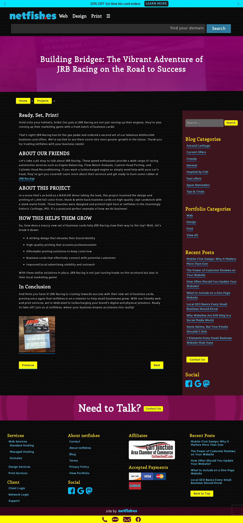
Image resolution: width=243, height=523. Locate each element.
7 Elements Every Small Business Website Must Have (209, 340)
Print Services (18, 473)
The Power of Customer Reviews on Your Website (213, 453)
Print (96, 16)
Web (63, 16)
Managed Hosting (22, 452)
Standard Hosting (22, 446)
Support (14, 501)
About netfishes (80, 448)
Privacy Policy (79, 467)
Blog (72, 454)
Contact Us (197, 360)
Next (157, 365)
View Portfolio (79, 473)
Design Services (19, 467)
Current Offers (196, 152)
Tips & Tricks (195, 192)
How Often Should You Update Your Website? (212, 462)
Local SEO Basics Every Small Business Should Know (211, 482)
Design (79, 16)
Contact (74, 442)
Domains (16, 458)
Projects (43, 101)
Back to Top (202, 494)
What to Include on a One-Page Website (212, 472)
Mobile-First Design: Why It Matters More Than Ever (210, 443)
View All (192, 235)
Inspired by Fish (197, 172)
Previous (28, 365)
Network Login (19, 495)
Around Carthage (198, 146)
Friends (192, 159)
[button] (121, 3)
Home (23, 101)
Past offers (194, 179)
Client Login (17, 488)
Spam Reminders (198, 185)
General (192, 166)
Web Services (18, 442)
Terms (73, 461)
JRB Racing (26, 179)
